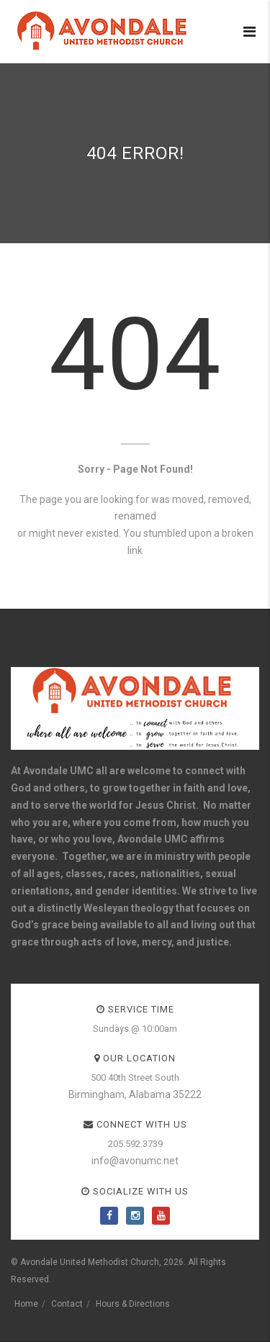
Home (26, 1304)
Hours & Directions (133, 1304)
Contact (67, 1304)
